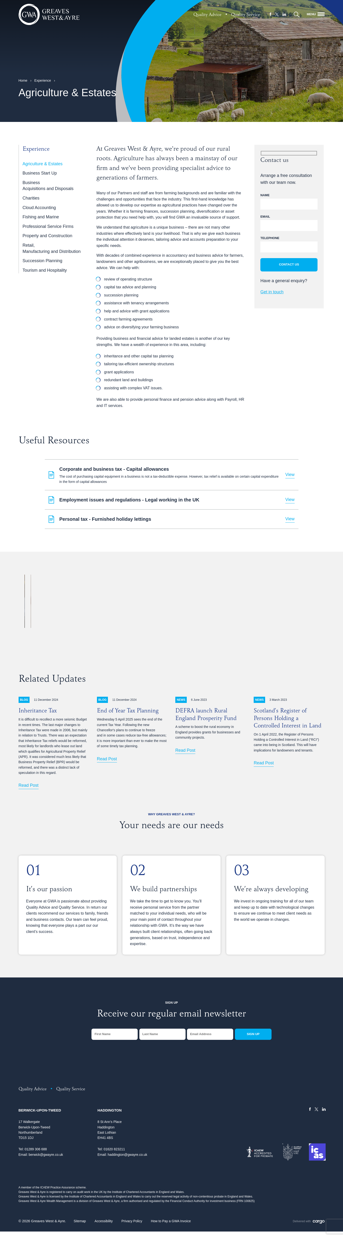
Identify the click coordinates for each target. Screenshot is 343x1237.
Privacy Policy (131, 1226)
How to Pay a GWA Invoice (171, 1226)
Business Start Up (40, 173)
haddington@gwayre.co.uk (127, 1160)
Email (265, 216)
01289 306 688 (36, 1155)
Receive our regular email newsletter (171, 1020)
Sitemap (80, 1226)
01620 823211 (114, 1155)
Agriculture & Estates (43, 163)
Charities (31, 198)
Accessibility (104, 1226)
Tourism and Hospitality (45, 270)
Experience (42, 80)
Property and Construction (47, 235)
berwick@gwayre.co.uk (46, 1160)
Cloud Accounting (39, 207)
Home (23, 80)
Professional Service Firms (48, 226)
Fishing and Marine (41, 217)
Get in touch (271, 292)
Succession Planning (42, 260)
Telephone (269, 238)
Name (264, 195)
